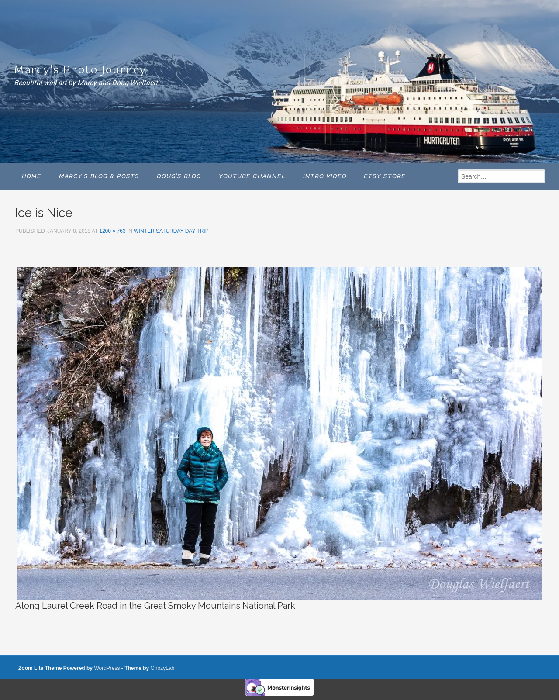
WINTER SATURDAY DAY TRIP (171, 231)
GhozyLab (163, 668)
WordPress (107, 668)
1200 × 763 (112, 231)
